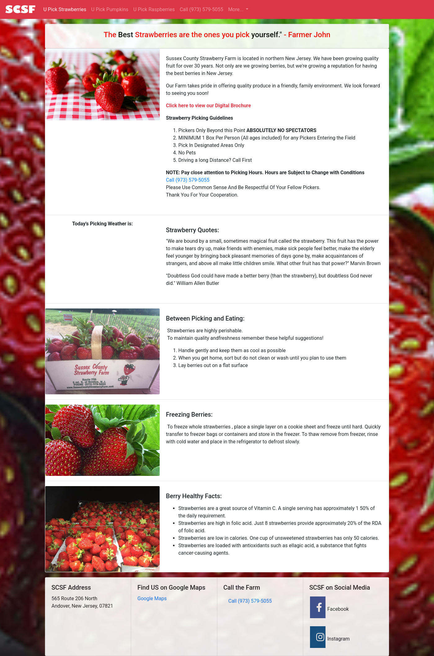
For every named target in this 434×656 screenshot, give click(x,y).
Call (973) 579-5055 (201, 9)
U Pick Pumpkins (109, 9)
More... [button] (236, 9)
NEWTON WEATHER (102, 256)
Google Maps (151, 598)
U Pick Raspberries (154, 9)
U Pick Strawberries (64, 9)
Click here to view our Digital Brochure (208, 106)
